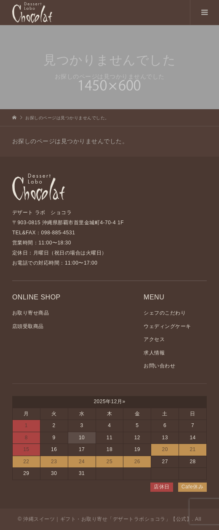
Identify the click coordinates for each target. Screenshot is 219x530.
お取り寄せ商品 (30, 313)
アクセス (154, 339)
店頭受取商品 (28, 326)
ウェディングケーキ (167, 326)
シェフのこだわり (165, 313)
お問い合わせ (159, 366)
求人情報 (154, 353)
